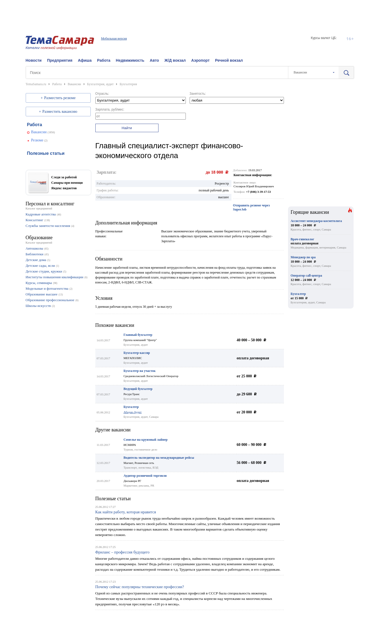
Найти (127, 128)
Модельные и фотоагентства (47, 288)
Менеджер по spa (303, 257)
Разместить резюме (60, 98)
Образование (39, 237)
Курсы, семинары (39, 283)
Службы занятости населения (48, 226)
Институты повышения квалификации (54, 277)
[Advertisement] (189, 12)
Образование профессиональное (50, 300)
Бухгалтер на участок (139, 371)
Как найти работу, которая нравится (125, 512)
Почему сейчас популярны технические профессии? (139, 587)
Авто (154, 60)
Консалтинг (34, 220)
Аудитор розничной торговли (145, 476)
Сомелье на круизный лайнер (146, 440)
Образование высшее (42, 294)
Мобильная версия (114, 38)
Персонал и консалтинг (50, 203)
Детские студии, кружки (44, 271)
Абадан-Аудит (133, 412)
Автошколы (34, 248)
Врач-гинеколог (302, 239)
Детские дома (36, 260)
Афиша (85, 60)
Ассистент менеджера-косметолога (316, 221)
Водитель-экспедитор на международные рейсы (159, 458)
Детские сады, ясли (40, 265)
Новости (34, 60)
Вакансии (39, 132)
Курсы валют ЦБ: (324, 38)
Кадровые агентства (41, 214)
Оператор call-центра (306, 275)
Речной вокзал (229, 60)
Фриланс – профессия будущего (122, 552)
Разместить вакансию (59, 111)
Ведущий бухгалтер (138, 389)
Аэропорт (200, 60)
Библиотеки (34, 254)
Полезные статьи (113, 498)
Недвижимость (130, 60)
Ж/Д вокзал (175, 60)
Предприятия (59, 60)
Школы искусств (38, 306)
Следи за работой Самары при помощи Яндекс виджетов (67, 182)
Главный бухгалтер (138, 335)
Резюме (37, 140)
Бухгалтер (131, 407)
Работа (103, 60)
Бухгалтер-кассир (137, 353)
